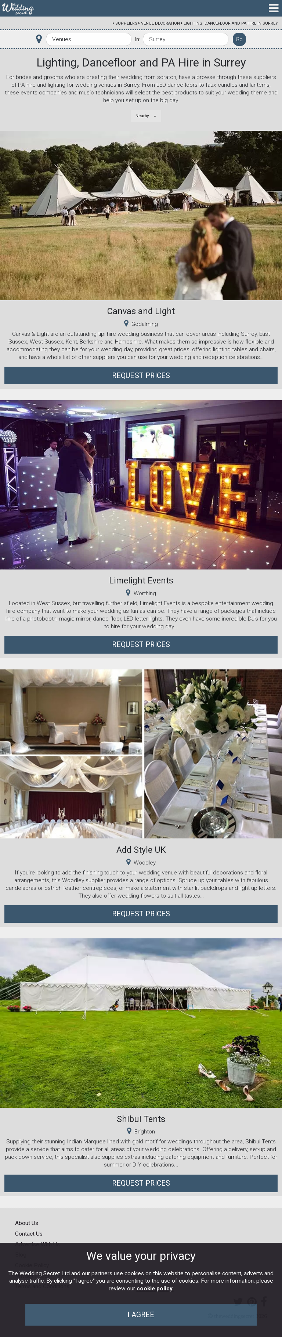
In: (137, 39)
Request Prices (141, 375)
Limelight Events (141, 580)
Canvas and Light (141, 311)
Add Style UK (141, 850)
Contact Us (29, 1233)
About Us (26, 1223)
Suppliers (126, 23)
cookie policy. (155, 1288)
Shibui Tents (141, 1119)
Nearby (142, 115)
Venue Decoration (160, 23)
